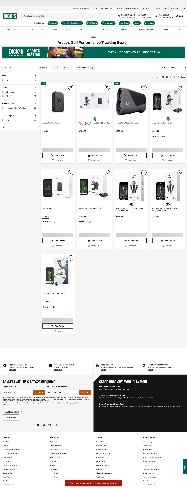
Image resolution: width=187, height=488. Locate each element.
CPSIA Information (149, 485)
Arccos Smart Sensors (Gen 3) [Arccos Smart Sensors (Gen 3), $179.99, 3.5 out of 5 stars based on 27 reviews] (53, 294)
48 (163, 77)
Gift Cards (156, 8)
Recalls (145, 465)
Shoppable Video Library (104, 473)
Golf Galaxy (100, 457)
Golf (43, 29)
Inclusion (6, 461)
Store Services (54, 461)
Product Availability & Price (152, 457)
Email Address (10, 393)
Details (103, 370)
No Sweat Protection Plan (151, 469)
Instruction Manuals (149, 477)
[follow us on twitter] (43, 425)
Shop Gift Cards (124, 389)
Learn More (12, 370)
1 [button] (182, 342)
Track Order (174, 8)
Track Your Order (55, 457)
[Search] (69, 16)
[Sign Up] (39, 392)
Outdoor (165, 29)
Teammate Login (8, 485)
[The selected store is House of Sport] (126, 16)
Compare (57, 161)
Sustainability (7, 473)
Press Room (7, 477)
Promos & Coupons (102, 465)
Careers (5, 446)
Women (69, 29)
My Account (53, 442)
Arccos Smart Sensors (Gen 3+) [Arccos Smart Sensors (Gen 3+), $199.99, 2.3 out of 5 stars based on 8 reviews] (91, 208)
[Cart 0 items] (179, 16)
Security (145, 481)
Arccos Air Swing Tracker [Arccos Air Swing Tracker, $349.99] (51, 123)
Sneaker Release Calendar (81, 8)
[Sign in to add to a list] (70, 87)
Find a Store (100, 442)
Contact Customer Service (58, 453)
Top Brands (100, 477)
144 (171, 77)
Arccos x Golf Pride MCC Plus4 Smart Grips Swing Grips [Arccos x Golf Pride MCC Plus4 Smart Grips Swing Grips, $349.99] (166, 209)
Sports (30, 29)
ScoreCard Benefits (56, 446)
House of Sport (101, 446)
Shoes (55, 29)
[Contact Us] (11, 418)
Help (183, 8)
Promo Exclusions (149, 461)
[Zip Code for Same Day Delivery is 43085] (145, 16)
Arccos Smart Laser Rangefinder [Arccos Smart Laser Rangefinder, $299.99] (128, 123)
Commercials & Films (10, 465)
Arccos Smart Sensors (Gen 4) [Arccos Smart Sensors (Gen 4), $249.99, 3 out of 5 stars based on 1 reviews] (163, 123)
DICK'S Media (7, 457)
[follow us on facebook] (49, 425)
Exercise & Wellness (145, 29)
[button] (55, 67)
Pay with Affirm (54, 473)
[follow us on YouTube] (38, 425)
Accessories (108, 29)
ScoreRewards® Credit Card (103, 8)
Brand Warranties (148, 473)
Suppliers (6, 481)
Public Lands (100, 461)
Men (81, 29)
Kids (93, 29)
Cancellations (147, 446)
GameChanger (101, 450)
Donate (150, 370)
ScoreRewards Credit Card (58, 450)
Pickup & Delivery (132, 8)
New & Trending (13, 29)
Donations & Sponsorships (11, 450)
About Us (6, 442)
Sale (178, 29)
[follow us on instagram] (55, 425)
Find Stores (145, 8)
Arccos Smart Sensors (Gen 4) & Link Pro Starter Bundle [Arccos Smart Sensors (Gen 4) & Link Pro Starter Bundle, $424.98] (94, 124)
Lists (165, 8)
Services (119, 8)
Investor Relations (9, 469)
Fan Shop (125, 29)
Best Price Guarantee (150, 453)
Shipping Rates (148, 450)
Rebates (99, 469)
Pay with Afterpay (55, 477)
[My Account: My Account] (164, 16)
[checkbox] (58, 160)
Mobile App (53, 469)
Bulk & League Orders (103, 453)
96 (167, 77)
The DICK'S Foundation (10, 453)
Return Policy (147, 442)
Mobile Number (54, 393)
